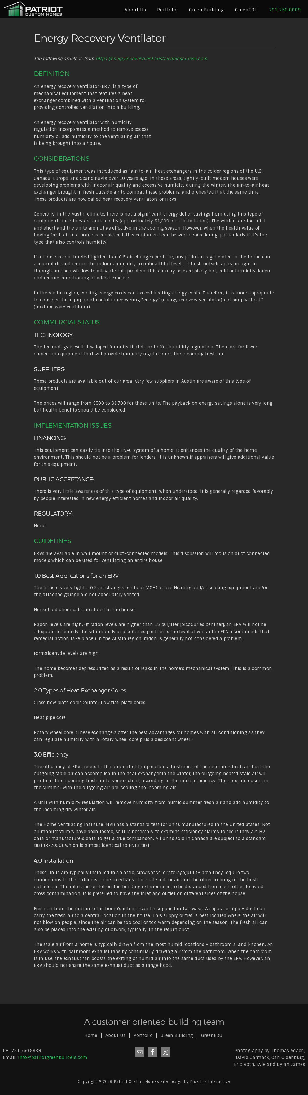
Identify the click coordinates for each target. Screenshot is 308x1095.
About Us (115, 1035)
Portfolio (143, 1035)
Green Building (177, 1035)
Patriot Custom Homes (33, 9)
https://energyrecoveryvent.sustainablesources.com (152, 58)
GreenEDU (212, 1035)
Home (90, 1035)
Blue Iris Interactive (210, 1081)
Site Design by (175, 1081)
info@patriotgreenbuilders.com (52, 1057)
